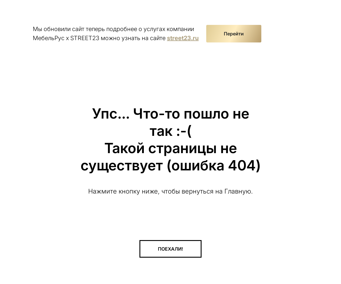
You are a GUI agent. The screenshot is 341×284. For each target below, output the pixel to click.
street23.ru (183, 38)
